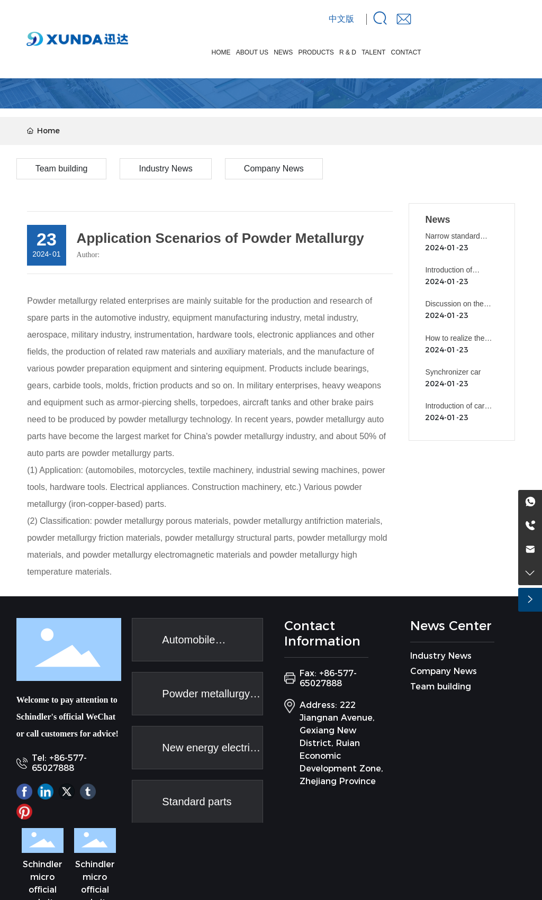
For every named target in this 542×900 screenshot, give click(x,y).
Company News (274, 168)
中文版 (341, 19)
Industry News (165, 168)
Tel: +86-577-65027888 (59, 763)
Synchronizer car (453, 372)
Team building (61, 168)
